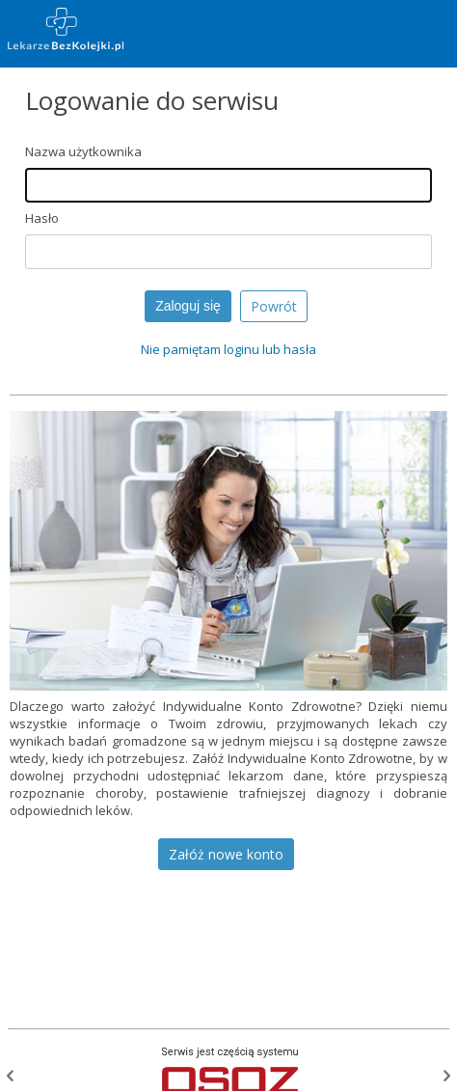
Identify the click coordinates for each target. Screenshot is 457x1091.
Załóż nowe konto (226, 854)
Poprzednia (10, 1075)
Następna (446, 1075)
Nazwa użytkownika (83, 151)
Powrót (274, 306)
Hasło (42, 218)
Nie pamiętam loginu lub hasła (228, 349)
